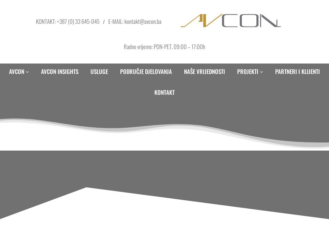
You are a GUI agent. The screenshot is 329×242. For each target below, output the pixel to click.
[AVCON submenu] (27, 71)
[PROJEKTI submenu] (261, 71)
